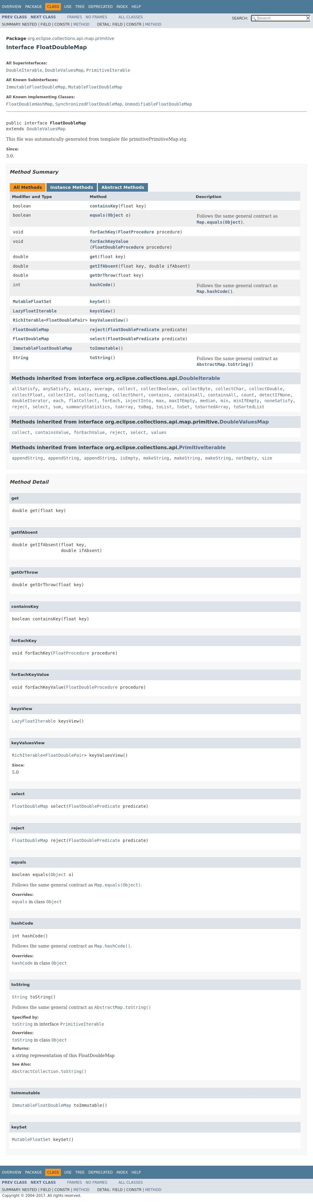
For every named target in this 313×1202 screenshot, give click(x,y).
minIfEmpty (246, 400)
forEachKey (102, 231)
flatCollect (82, 400)
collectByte (196, 388)
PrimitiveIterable (108, 70)
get (93, 256)
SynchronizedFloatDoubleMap (88, 104)
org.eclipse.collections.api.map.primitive (71, 38)
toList (164, 406)
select (97, 338)
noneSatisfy (278, 400)
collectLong (93, 394)
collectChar (229, 388)
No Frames (96, 17)
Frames (74, 17)
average (103, 388)
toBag (144, 406)
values (159, 432)
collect (127, 388)
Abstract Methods (122, 187)
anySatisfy (55, 388)
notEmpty (246, 458)
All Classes (131, 17)
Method (81, 24)
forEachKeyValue (109, 241)
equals (97, 215)
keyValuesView (106, 320)
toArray (124, 406)
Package (33, 7)
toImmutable (104, 348)
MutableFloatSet (32, 301)
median (207, 400)
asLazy (81, 388)
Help (136, 7)
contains (159, 394)
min (224, 400)
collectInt (61, 394)
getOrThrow (102, 275)
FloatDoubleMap (31, 329)
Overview (11, 7)
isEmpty (129, 458)
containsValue (52, 432)
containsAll (188, 394)
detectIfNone (274, 394)
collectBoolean (159, 388)
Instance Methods (71, 187)
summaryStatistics (88, 406)
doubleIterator (30, 400)
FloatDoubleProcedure (118, 247)
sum (57, 406)
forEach (111, 400)
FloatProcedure (136, 231)
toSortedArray (212, 406)
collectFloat (27, 394)
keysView (100, 311)
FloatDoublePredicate (133, 329)
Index (122, 7)
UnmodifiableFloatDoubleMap (158, 104)
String (20, 357)
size (267, 458)
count (247, 394)
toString (100, 357)
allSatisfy (25, 388)
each (58, 400)
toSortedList (249, 406)
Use (68, 7)
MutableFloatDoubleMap (95, 87)
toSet (183, 406)
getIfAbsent (104, 266)
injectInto (138, 400)
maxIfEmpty (182, 400)
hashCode (100, 284)
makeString (156, 458)
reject (97, 329)
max (160, 400)
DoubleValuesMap (64, 70)
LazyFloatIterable (35, 311)
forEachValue (89, 432)
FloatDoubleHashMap (29, 104)
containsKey (104, 206)
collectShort (127, 394)
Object (115, 215)
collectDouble (266, 388)
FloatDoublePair (65, 320)
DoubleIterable (24, 70)
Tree (80, 7)
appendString (27, 458)
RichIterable (28, 320)
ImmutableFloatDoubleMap (35, 87)
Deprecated (100, 7)
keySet (97, 301)
